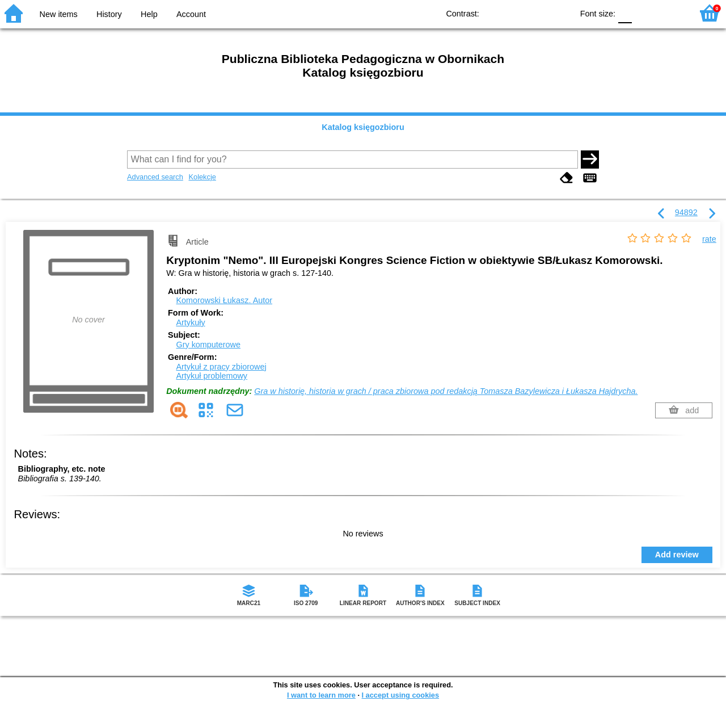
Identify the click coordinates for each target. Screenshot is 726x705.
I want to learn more (321, 695)
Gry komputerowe (208, 344)
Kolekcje (202, 177)
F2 (670, 13)
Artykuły (190, 322)
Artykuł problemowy (211, 375)
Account (191, 14)
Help (149, 14)
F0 (624, 13)
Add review (677, 554)
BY (561, 13)
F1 (644, 13)
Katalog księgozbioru (363, 127)
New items (59, 14)
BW (515, 13)
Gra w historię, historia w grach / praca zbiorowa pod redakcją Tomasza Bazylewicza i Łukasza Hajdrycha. (446, 391)
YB (538, 13)
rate (709, 239)
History (109, 14)
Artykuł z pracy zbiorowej (221, 366)
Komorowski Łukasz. (224, 300)
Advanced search (155, 177)
